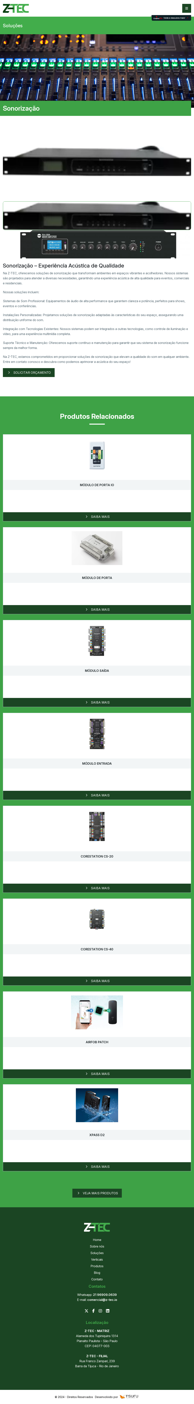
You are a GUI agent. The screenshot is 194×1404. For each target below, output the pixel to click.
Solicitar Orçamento (29, 372)
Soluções (97, 1253)
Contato (97, 1279)
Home (97, 1240)
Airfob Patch (97, 1042)
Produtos (97, 1266)
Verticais (97, 1259)
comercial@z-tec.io (102, 1300)
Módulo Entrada (97, 763)
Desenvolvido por (117, 1397)
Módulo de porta (97, 578)
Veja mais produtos (97, 1193)
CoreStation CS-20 (97, 856)
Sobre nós (97, 1246)
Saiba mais (97, 516)
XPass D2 (97, 1135)
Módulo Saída (97, 671)
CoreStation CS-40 (97, 949)
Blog (97, 1273)
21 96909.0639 (105, 1295)
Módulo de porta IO (97, 485)
